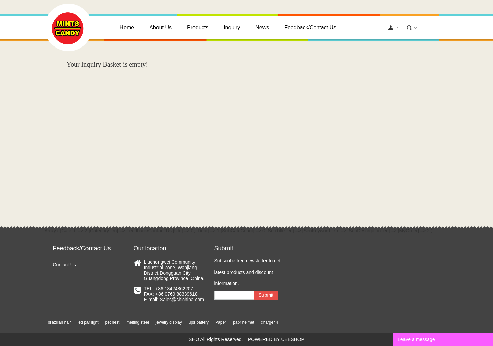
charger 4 (269, 322)
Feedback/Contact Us (310, 27)
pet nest (112, 322)
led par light (88, 322)
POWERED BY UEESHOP (276, 339)
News (262, 27)
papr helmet (243, 322)
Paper (220, 322)
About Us (160, 27)
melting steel (137, 322)
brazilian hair (59, 322)
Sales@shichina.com (182, 299)
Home (127, 27)
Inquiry (232, 27)
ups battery (199, 322)
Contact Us (64, 265)
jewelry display (169, 322)
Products (197, 27)
